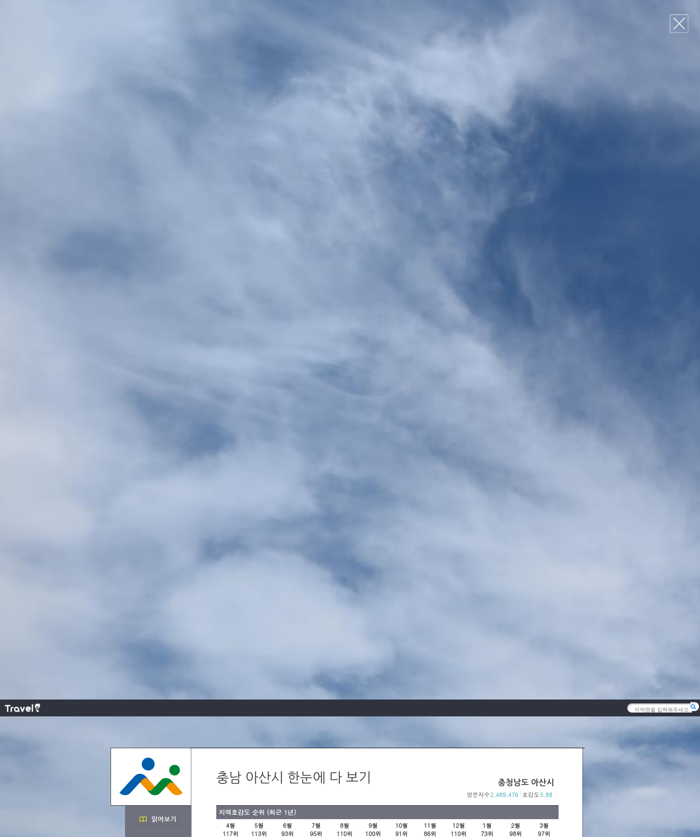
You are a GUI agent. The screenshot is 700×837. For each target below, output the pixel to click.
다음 (554, 347)
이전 (544, 347)
